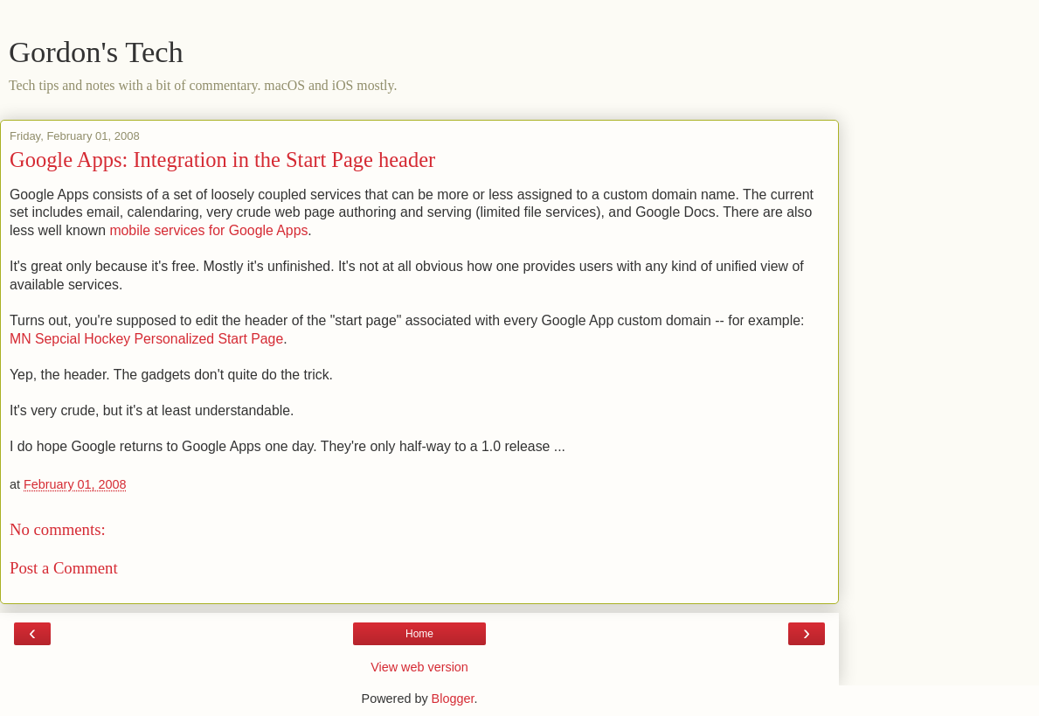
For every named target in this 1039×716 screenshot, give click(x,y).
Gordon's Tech (96, 51)
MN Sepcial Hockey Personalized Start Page (146, 338)
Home (419, 634)
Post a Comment (64, 568)
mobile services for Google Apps (208, 230)
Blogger (453, 699)
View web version (419, 667)
